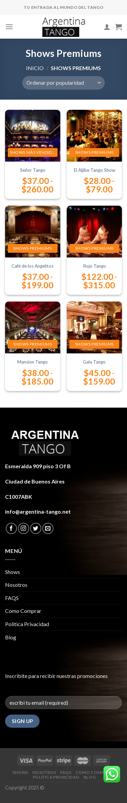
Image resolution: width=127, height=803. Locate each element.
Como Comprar (23, 611)
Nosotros (16, 584)
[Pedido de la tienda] (63, 82)
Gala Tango (94, 362)
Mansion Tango (32, 362)
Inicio (35, 68)
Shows (12, 572)
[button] (111, 775)
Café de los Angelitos (33, 266)
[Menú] (9, 26)
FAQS (12, 598)
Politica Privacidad (27, 624)
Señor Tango (32, 170)
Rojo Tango (94, 266)
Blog (10, 637)
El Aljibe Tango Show (94, 170)
